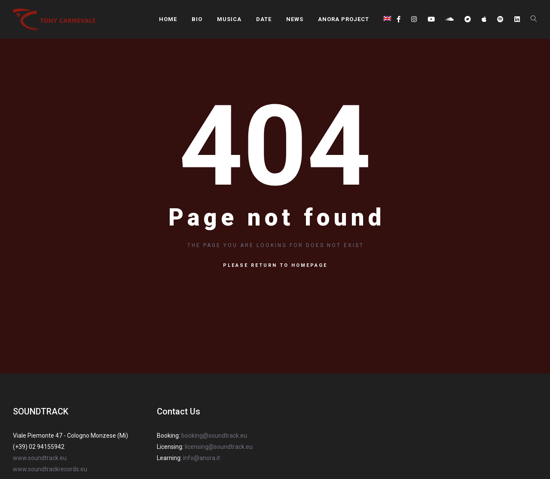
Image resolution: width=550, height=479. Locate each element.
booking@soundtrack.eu (214, 435)
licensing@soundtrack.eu (219, 446)
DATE (264, 19)
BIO (197, 19)
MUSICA (229, 19)
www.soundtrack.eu (40, 457)
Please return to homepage (275, 265)
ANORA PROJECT (343, 19)
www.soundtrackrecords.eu (50, 469)
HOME (168, 19)
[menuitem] (387, 18)
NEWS (294, 19)
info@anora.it (201, 457)
